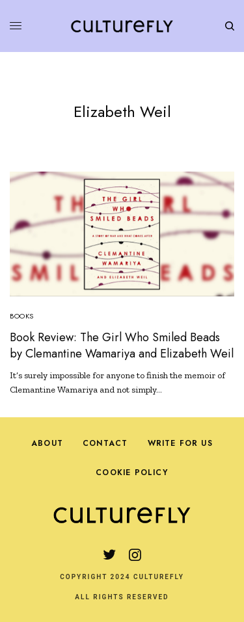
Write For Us (180, 443)
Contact (105, 443)
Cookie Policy (132, 472)
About (47, 443)
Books (22, 316)
